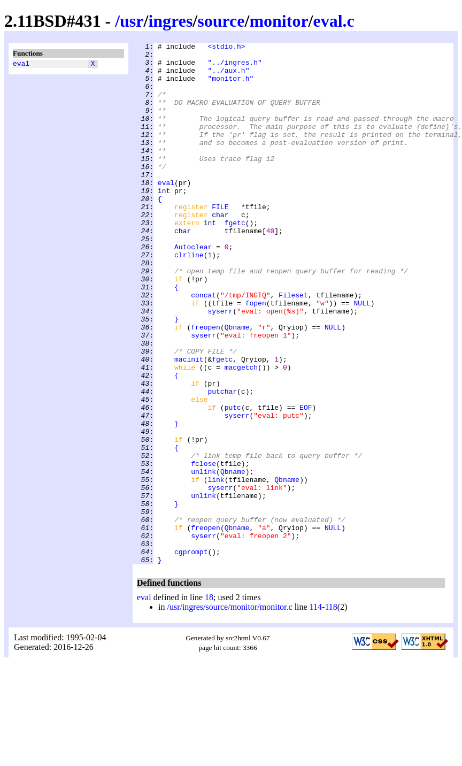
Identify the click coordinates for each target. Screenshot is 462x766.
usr (131, 20)
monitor (278, 20)
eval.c (334, 20)
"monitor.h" (230, 86)
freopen (205, 384)
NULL (361, 356)
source (220, 20)
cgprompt (190, 654)
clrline (189, 298)
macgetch (241, 433)
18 (209, 701)
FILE (220, 240)
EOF (305, 481)
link (215, 567)
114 (316, 711)
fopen (255, 356)
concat (203, 346)
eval (21, 65)
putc (233, 481)
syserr (220, 365)
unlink (203, 558)
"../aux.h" (228, 76)
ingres (170, 20)
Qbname (237, 384)
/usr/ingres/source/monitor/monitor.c (229, 711)
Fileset (293, 346)
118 (331, 711)
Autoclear (193, 288)
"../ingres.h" (234, 67)
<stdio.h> (226, 47)
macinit (189, 423)
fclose (203, 548)
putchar (222, 461)
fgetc (235, 259)
